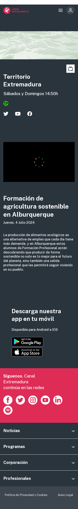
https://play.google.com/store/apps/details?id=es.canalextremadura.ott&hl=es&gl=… (27, 341)
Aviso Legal (65, 495)
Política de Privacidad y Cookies (26, 495)
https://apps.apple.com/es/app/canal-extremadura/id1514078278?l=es (27, 352)
